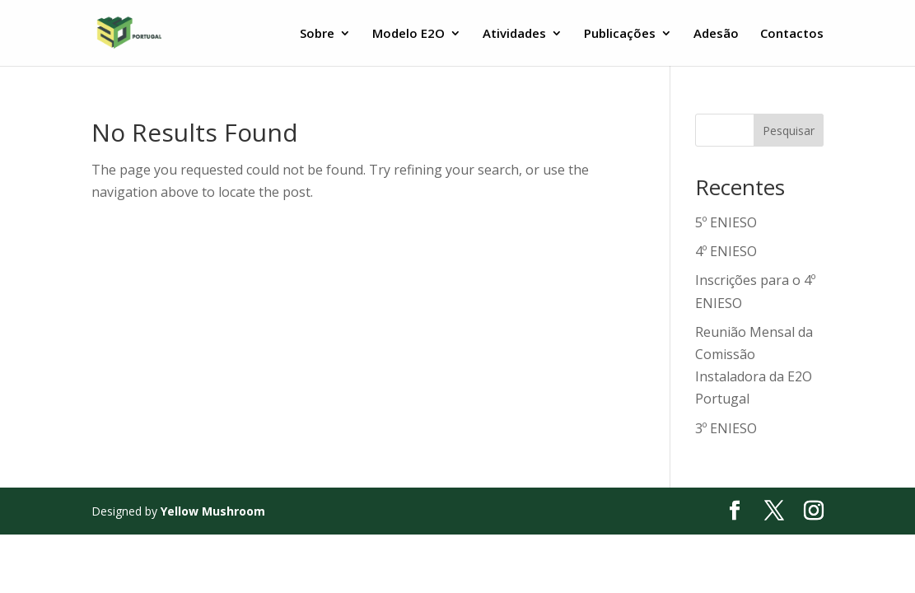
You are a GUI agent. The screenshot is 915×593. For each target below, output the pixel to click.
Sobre (317, 34)
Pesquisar (789, 130)
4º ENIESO (726, 251)
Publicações (620, 34)
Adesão (716, 34)
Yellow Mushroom (213, 511)
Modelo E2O (408, 34)
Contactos (792, 34)
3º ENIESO (726, 428)
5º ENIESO (726, 222)
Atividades (514, 34)
